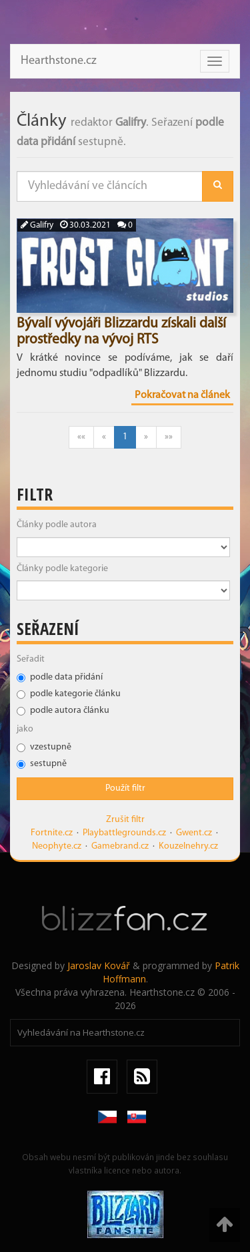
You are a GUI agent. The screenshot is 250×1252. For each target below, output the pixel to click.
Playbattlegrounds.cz (124, 833)
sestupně (42, 764)
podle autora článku (63, 711)
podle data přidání (60, 677)
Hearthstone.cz (59, 61)
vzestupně (44, 747)
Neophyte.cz (56, 846)
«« (81, 437)
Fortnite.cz (52, 833)
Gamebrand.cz (120, 846)
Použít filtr (125, 788)
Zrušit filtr (125, 820)
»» (169, 437)
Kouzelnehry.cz (188, 846)
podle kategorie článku (69, 694)
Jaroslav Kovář (98, 965)
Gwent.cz (194, 833)
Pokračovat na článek (182, 395)
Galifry (37, 225)
